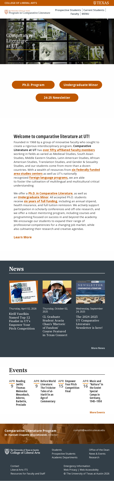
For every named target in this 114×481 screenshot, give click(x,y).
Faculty (75, 13)
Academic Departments (64, 457)
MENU (85, 13)
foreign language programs (48, 178)
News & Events (97, 453)
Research (94, 457)
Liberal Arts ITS (19, 469)
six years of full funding (40, 201)
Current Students (93, 10)
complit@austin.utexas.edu (89, 430)
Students (57, 449)
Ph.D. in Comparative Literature (50, 193)
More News (98, 348)
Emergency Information (77, 466)
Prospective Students (68, 10)
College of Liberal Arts (21, 3)
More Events (97, 412)
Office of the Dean (99, 449)
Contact (15, 466)
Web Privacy (70, 469)
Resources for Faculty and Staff (28, 473)
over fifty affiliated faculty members (69, 150)
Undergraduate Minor (33, 197)
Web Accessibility (89, 469)
